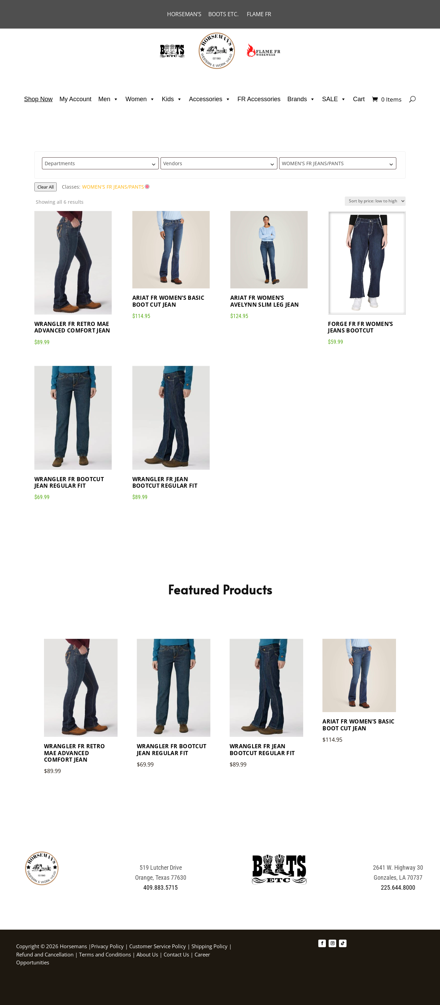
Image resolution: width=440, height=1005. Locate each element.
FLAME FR (259, 14)
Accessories (210, 99)
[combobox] (100, 163)
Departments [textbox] (60, 163)
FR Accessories (259, 99)
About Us (148, 954)
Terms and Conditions (105, 954)
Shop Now (38, 99)
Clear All (45, 187)
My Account (75, 99)
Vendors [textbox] (172, 163)
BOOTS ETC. (227, 14)
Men (108, 99)
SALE (334, 99)
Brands (301, 99)
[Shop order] (375, 201)
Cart (359, 99)
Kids (172, 99)
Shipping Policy (209, 946)
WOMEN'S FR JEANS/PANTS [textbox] (313, 163)
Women (140, 99)
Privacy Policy (107, 946)
